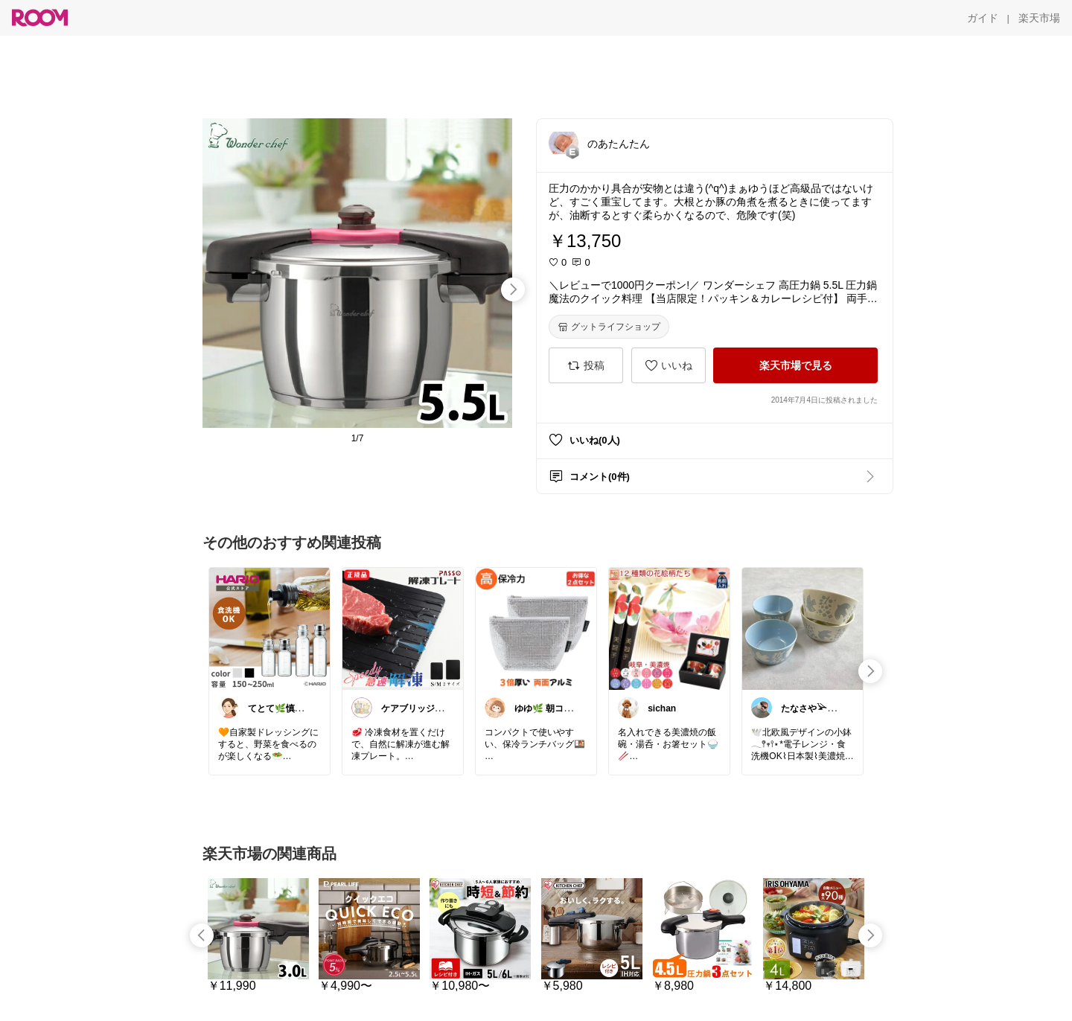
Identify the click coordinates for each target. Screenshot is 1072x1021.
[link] (269, 628)
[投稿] (586, 365)
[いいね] (668, 365)
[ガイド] (982, 18)
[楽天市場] (1039, 18)
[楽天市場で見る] (795, 365)
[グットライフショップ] (609, 327)
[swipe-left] (202, 935)
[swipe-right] (513, 289)
